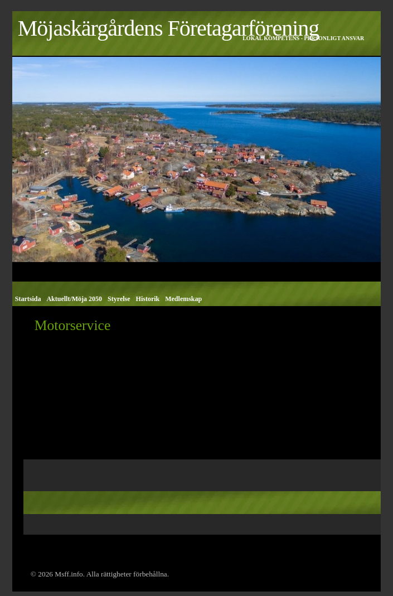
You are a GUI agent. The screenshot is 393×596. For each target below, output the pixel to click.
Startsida (28, 299)
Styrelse (119, 299)
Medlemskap (183, 299)
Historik (148, 299)
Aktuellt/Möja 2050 (74, 299)
